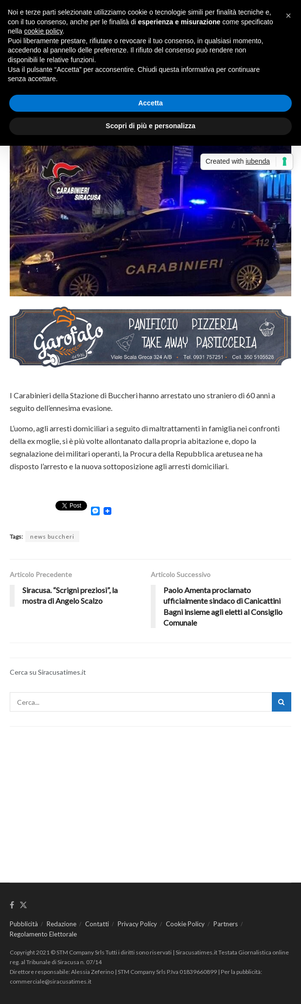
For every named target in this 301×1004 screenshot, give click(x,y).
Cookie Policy (185, 924)
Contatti (97, 924)
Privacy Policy (137, 924)
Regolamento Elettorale (43, 934)
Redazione (61, 924)
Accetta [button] (150, 103)
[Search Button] (281, 702)
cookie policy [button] (43, 31)
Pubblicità (24, 924)
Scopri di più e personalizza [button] (150, 126)
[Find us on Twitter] (23, 905)
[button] (288, 15)
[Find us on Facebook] (12, 905)
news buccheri (52, 536)
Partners (225, 924)
